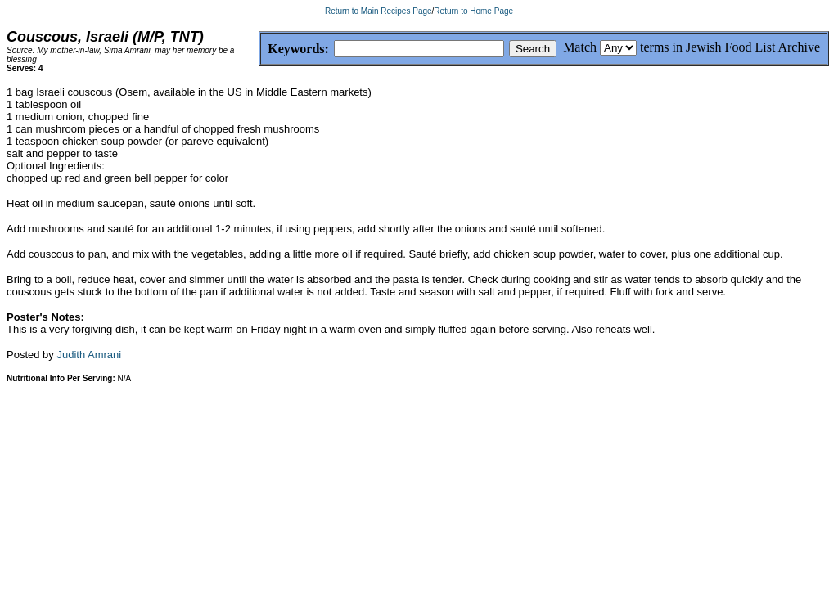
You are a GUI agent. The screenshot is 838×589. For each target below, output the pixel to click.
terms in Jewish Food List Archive (730, 47)
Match (580, 47)
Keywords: (259, 49)
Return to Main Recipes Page (378, 11)
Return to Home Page (473, 11)
